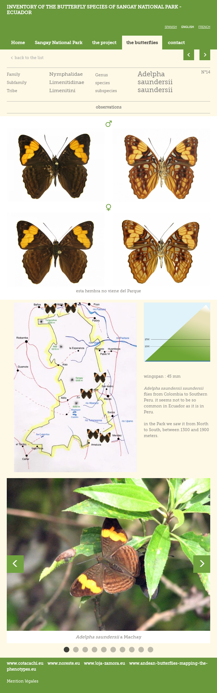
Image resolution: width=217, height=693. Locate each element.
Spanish (171, 27)
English (187, 27)
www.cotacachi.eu (25, 663)
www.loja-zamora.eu (104, 663)
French (204, 27)
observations (108, 107)
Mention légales (22, 681)
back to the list (27, 57)
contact (176, 42)
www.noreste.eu (63, 663)
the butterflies (142, 42)
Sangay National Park (58, 42)
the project (104, 42)
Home (18, 42)
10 (150, 650)
